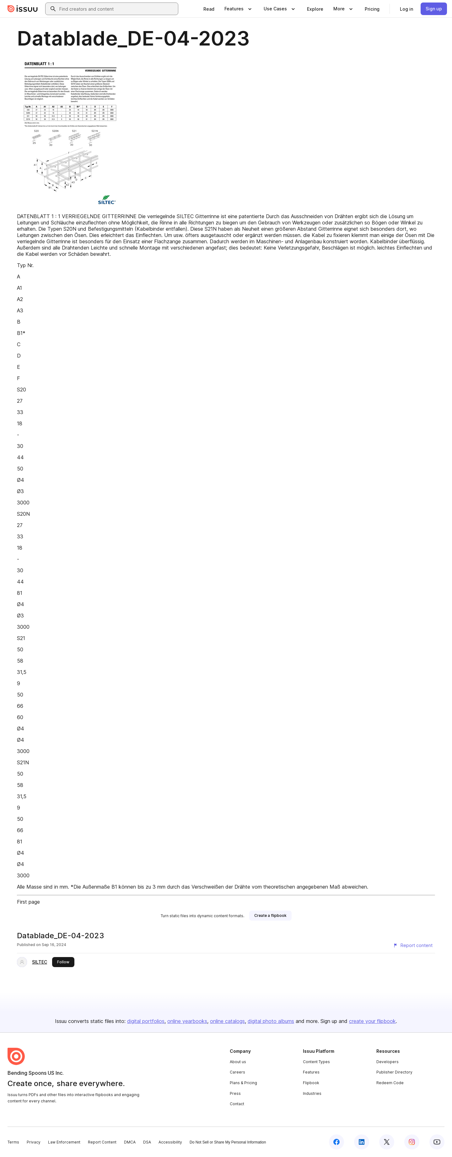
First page (28, 902)
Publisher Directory (394, 1072)
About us (238, 1061)
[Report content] (412, 945)
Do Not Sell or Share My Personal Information (228, 1142)
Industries (312, 1093)
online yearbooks (187, 1021)
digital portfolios (145, 1021)
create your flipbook (372, 1021)
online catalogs (227, 1021)
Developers (387, 1061)
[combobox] (117, 9)
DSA (147, 1142)
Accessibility (170, 1142)
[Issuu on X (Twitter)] (386, 1141)
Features (311, 1072)
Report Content (102, 1142)
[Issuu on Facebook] (336, 1141)
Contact (237, 1103)
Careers (237, 1072)
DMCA (130, 1142)
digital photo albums (271, 1021)
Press (235, 1093)
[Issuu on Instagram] (411, 1141)
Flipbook (311, 1082)
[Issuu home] (22, 8)
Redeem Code (390, 1082)
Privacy (33, 1142)
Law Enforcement (64, 1142)
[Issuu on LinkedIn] (361, 1141)
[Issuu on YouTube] (436, 1141)
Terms (13, 1142)
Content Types (316, 1061)
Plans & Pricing (243, 1082)
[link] (208, 9)
